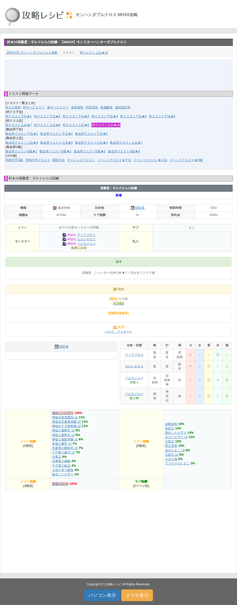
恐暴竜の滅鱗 (61, 461)
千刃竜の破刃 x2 (63, 452)
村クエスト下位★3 (76, 116)
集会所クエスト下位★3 (91, 133)
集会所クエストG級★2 (55, 151)
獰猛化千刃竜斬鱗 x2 (66, 426)
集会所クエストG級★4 (124, 151)
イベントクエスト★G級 (186, 160)
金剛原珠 (171, 424)
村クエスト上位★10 (94, 52)
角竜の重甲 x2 (61, 444)
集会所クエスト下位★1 (21, 133)
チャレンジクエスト (81, 160)
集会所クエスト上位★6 (91, 142)
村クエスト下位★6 (162, 116)
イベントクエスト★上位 (150, 160)
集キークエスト (58, 107)
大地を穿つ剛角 (63, 470)
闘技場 (140, 208)
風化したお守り (63, 413)
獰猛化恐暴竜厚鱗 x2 (66, 422)
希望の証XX (60, 484)
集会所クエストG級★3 (90, 151)
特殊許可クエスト (38, 160)
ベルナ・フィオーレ (118, 331)
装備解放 (106, 107)
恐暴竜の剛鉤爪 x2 (65, 448)
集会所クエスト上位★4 (21, 142)
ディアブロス (86, 235)
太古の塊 (171, 459)
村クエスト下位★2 (47, 116)
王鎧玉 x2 (171, 454)
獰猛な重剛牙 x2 (63, 430)
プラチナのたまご (177, 463)
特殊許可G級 (14, 160)
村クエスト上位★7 (18, 125)
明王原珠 (171, 446)
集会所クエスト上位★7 (126, 142)
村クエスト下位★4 (104, 116)
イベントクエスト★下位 (114, 160)
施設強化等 (122, 107)
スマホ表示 (137, 595)
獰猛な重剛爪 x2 (63, 435)
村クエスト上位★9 (76, 125)
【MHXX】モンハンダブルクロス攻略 (31, 52)
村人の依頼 (13, 107)
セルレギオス (86, 239)
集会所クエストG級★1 (21, 151)
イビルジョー (86, 243)
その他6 (118, 303)
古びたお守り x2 (176, 437)
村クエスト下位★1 (18, 116)
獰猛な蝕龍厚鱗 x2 (65, 439)
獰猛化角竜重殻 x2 (65, 417)
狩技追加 (92, 107)
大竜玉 (56, 457)
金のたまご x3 (174, 450)
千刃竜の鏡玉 (61, 465)
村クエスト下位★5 (133, 116)
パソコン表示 (102, 595)
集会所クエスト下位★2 (56, 133)
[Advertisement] (118, 74)
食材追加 (77, 107)
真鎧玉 (169, 428)
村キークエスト (34, 107)
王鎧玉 (169, 441)
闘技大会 (59, 160)
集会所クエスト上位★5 (56, 142)
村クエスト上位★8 (47, 125)
